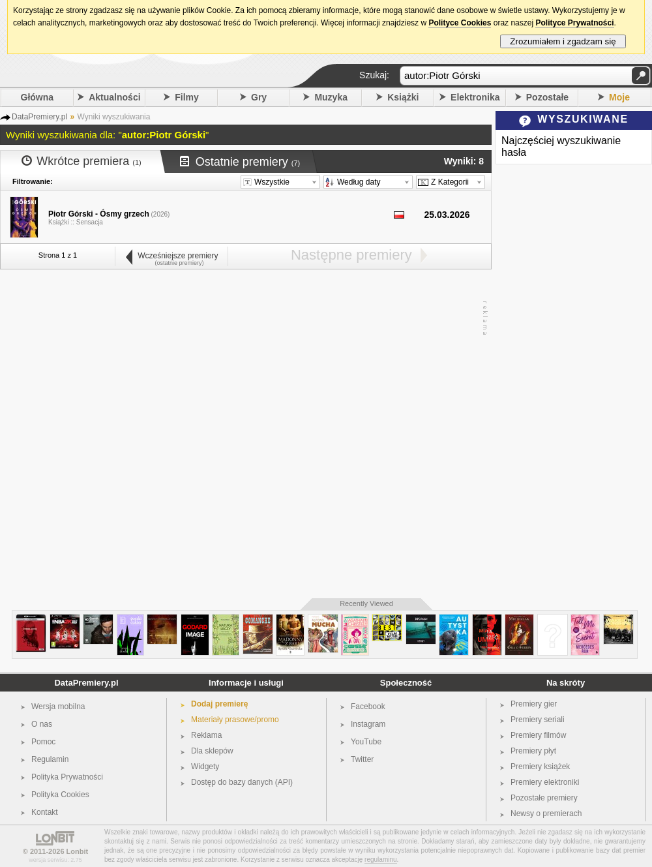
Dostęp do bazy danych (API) (242, 782)
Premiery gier (534, 703)
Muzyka (331, 97)
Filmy (187, 97)
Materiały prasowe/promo (235, 719)
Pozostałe (547, 97)
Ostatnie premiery (240, 161)
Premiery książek (540, 766)
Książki (403, 97)
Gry (259, 97)
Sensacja (89, 222)
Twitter (362, 759)
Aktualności (114, 97)
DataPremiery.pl (86, 683)
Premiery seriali (538, 719)
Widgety (205, 766)
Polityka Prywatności (67, 777)
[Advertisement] (145, 434)
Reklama (206, 735)
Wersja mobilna (58, 706)
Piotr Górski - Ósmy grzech (98, 214)
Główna (37, 97)
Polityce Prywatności (574, 22)
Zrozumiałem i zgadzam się (563, 41)
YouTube (366, 741)
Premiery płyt (533, 750)
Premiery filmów (538, 735)
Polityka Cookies (60, 794)
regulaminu (380, 859)
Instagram (368, 724)
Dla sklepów (212, 750)
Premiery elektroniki (545, 782)
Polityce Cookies (459, 22)
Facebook (368, 706)
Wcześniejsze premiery (171, 255)
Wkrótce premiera (81, 161)
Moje (619, 97)
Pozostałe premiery (544, 797)
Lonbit (78, 851)
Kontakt (44, 812)
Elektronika (475, 97)
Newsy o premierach (546, 813)
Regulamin (49, 759)
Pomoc (43, 741)
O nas (41, 724)
